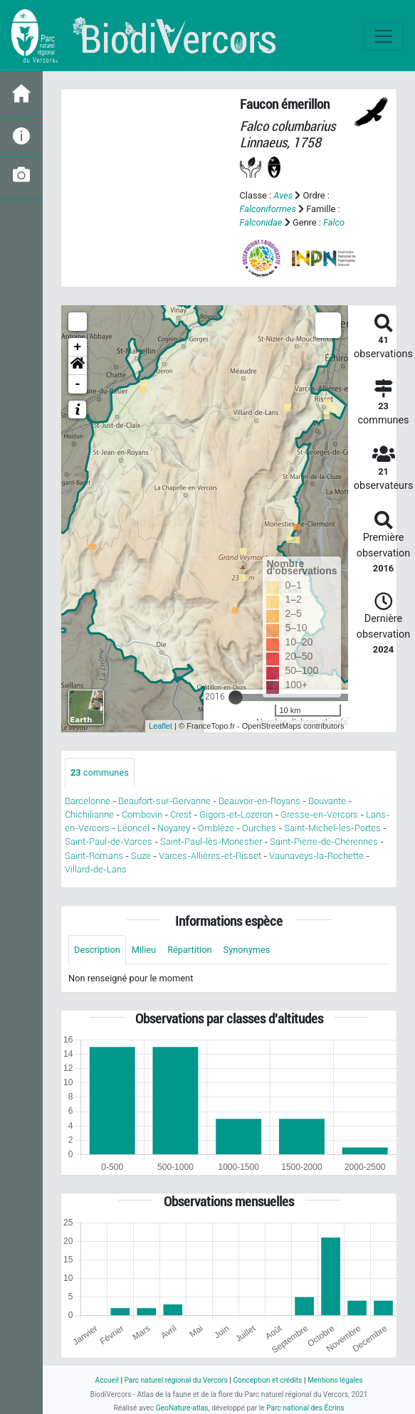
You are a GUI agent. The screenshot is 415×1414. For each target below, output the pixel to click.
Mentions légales (335, 1380)
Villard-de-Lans (96, 869)
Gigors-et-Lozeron (236, 814)
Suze (141, 855)
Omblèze (216, 828)
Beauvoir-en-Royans (259, 801)
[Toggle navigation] (384, 36)
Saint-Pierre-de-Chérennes (324, 841)
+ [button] (78, 347)
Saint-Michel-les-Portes (332, 828)
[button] (77, 366)
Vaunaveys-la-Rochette (316, 855)
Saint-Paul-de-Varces (108, 841)
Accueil (106, 1380)
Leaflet (160, 726)
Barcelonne (87, 801)
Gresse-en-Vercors (319, 814)
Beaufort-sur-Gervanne (164, 801)
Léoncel (133, 828)
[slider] (235, 697)
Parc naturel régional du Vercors (175, 1380)
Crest (180, 814)
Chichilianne (89, 814)
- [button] (78, 384)
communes (99, 772)
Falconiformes (268, 209)
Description (97, 949)
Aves (283, 195)
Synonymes (247, 949)
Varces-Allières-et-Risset (210, 855)
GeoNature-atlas (182, 1408)
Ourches (259, 828)
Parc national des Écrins (305, 1408)
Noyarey (173, 828)
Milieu (144, 949)
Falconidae (261, 222)
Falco (334, 222)
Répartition (189, 949)
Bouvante (327, 801)
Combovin (142, 814)
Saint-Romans (94, 855)
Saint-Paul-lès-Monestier (211, 841)
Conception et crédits (267, 1380)
